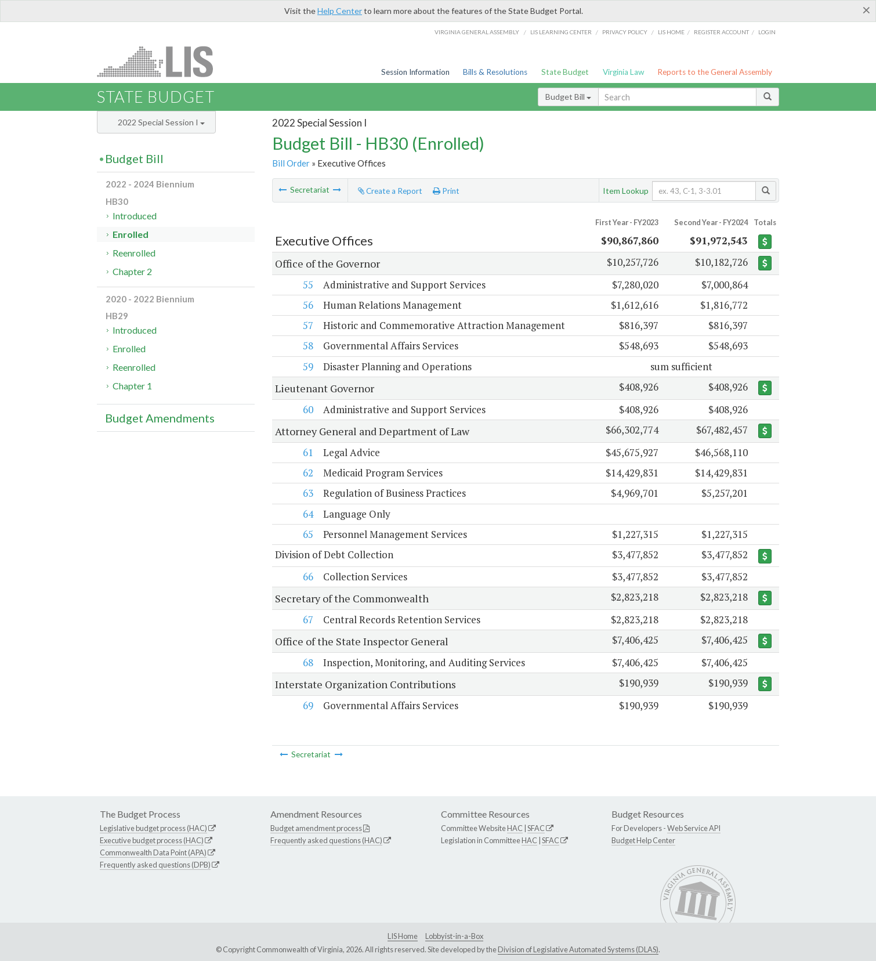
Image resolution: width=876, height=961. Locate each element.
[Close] (866, 9)
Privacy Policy (624, 31)
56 (308, 305)
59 (308, 366)
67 (308, 619)
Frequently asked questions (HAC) (326, 840)
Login (767, 31)
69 (308, 705)
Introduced (135, 215)
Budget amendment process (316, 828)
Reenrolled (134, 252)
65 (308, 534)
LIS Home (403, 936)
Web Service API (694, 828)
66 (308, 576)
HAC (515, 828)
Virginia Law (623, 72)
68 (308, 662)
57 (308, 325)
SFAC (536, 828)
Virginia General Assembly (477, 31)
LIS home (671, 31)
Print (446, 191)
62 (308, 472)
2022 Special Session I (161, 122)
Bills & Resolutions (495, 72)
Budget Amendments (160, 418)
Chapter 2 (132, 271)
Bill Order (291, 163)
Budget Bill (568, 97)
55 (308, 284)
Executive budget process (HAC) (152, 840)
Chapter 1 (132, 385)
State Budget (565, 72)
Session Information (415, 72)
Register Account (721, 31)
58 (308, 345)
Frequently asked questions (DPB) (155, 864)
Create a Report (390, 191)
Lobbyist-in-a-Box (454, 936)
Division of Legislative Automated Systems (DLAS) (578, 949)
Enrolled (131, 234)
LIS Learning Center (561, 31)
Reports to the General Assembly (714, 72)
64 (308, 514)
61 (308, 452)
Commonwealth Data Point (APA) (153, 852)
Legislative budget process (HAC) (153, 828)
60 (308, 409)
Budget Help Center (643, 840)
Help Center (339, 11)
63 (308, 493)
